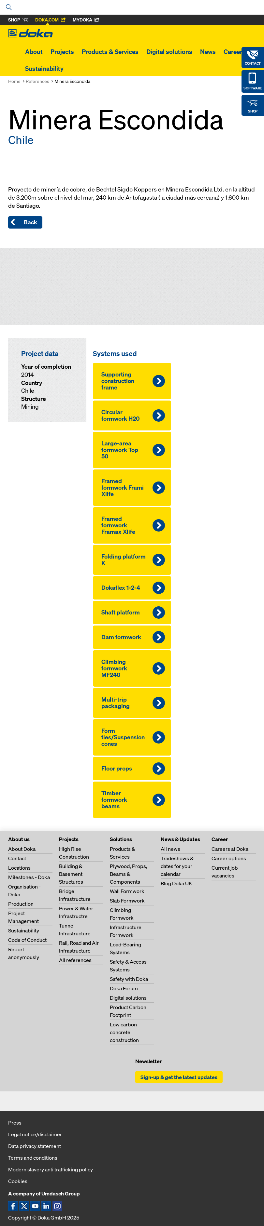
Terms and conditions (32, 1157)
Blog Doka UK (176, 883)
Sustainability (44, 68)
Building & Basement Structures (71, 874)
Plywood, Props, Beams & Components (128, 874)
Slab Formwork (127, 900)
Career (233, 51)
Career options (229, 858)
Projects (62, 51)
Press (15, 1122)
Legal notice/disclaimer (35, 1134)
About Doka (22, 848)
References (37, 81)
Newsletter (148, 1061)
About (34, 51)
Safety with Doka (129, 978)
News (208, 51)
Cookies (17, 1181)
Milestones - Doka (29, 877)
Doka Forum (124, 988)
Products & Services (110, 51)
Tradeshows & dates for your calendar (177, 866)
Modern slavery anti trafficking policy (50, 1169)
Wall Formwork (127, 891)
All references (75, 960)
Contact (17, 858)
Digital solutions (169, 51)
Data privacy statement (34, 1146)
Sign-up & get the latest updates (178, 1077)
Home (14, 81)
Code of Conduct (27, 939)
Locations (19, 867)
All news (170, 848)
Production (21, 903)
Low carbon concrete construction (124, 1032)
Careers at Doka (230, 848)
